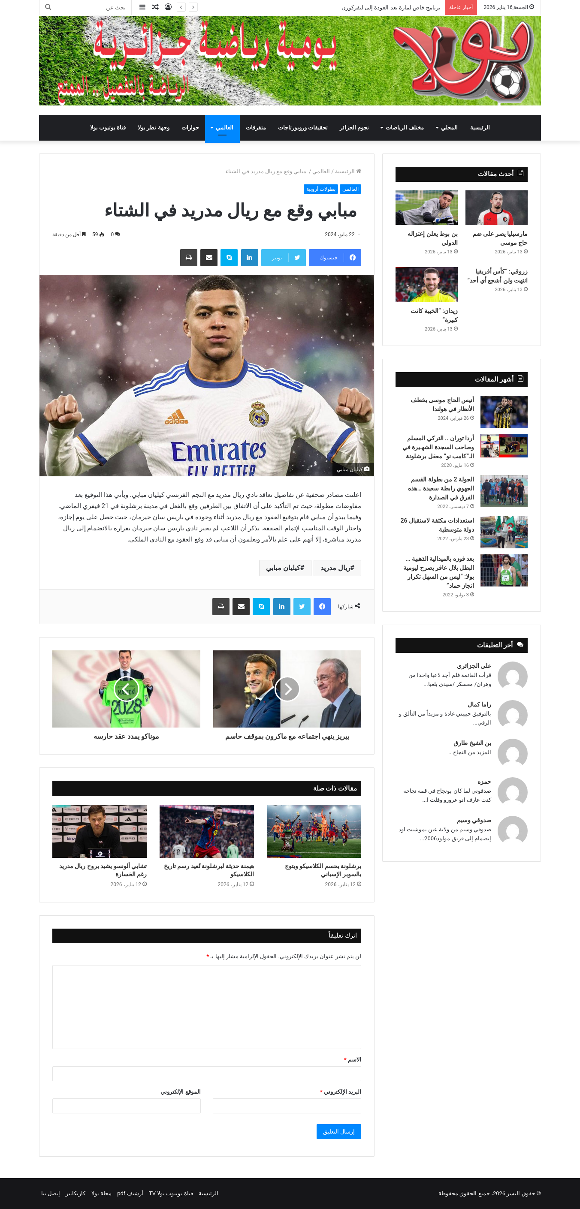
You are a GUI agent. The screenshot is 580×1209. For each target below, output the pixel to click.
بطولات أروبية (320, 189)
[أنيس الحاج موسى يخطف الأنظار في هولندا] (504, 412)
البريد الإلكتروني (340, 1092)
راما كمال (479, 704)
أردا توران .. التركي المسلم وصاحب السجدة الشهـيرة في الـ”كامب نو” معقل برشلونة (438, 447)
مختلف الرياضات (405, 127)
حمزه (484, 781)
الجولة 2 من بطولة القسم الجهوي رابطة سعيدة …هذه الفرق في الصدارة (441, 488)
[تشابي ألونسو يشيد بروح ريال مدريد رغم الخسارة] (99, 831)
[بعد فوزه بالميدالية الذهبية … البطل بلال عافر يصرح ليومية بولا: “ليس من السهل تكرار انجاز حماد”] (504, 570)
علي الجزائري (474, 665)
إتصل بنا (50, 1193)
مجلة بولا (101, 1193)
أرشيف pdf (130, 1193)
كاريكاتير (75, 1193)
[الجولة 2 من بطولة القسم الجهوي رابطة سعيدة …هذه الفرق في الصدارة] (504, 491)
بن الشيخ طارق (472, 743)
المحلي (449, 127)
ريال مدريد (335, 568)
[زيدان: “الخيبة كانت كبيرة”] (427, 284)
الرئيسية (480, 127)
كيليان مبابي (283, 568)
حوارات (190, 127)
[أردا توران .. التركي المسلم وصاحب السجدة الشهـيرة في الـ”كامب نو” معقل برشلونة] (504, 445)
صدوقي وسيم (474, 820)
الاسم (352, 1059)
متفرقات (256, 127)
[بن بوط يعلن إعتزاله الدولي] (427, 208)
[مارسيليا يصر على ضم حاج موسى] (496, 208)
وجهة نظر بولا (153, 127)
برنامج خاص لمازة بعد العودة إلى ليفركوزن (390, 7)
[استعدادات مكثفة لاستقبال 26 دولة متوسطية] (504, 532)
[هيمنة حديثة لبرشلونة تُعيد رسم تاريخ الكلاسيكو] (207, 831)
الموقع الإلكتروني (180, 1092)
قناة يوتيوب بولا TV (171, 1193)
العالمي (224, 127)
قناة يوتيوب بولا (108, 127)
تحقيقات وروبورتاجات (303, 127)
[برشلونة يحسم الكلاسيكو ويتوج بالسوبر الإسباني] (314, 831)
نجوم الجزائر (354, 127)
